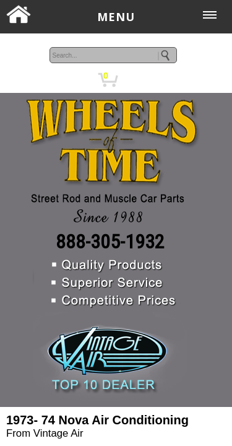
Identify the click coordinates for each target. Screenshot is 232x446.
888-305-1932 (110, 241)
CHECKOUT (174, 79)
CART (133, 79)
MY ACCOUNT (60, 79)
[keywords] (113, 55)
